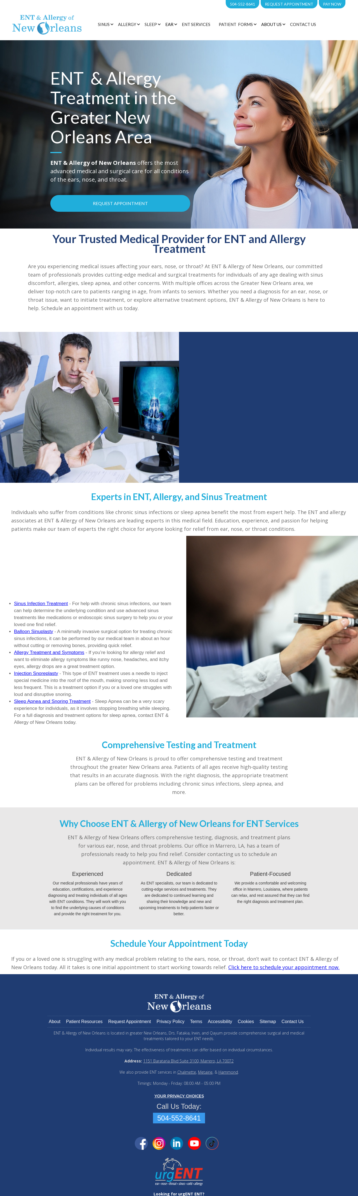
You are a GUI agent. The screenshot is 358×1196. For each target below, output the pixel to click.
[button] (105, 24)
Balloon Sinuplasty (33, 631)
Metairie (205, 1072)
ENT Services (196, 24)
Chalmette (186, 1072)
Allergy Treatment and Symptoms (49, 652)
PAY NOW (332, 4)
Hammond (228, 1072)
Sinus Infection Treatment (41, 603)
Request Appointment (289, 4)
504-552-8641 (242, 4)
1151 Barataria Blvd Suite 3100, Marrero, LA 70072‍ (188, 1061)
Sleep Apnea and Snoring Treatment (52, 701)
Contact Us (303, 24)
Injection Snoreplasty (36, 673)
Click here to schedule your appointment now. (284, 967)
